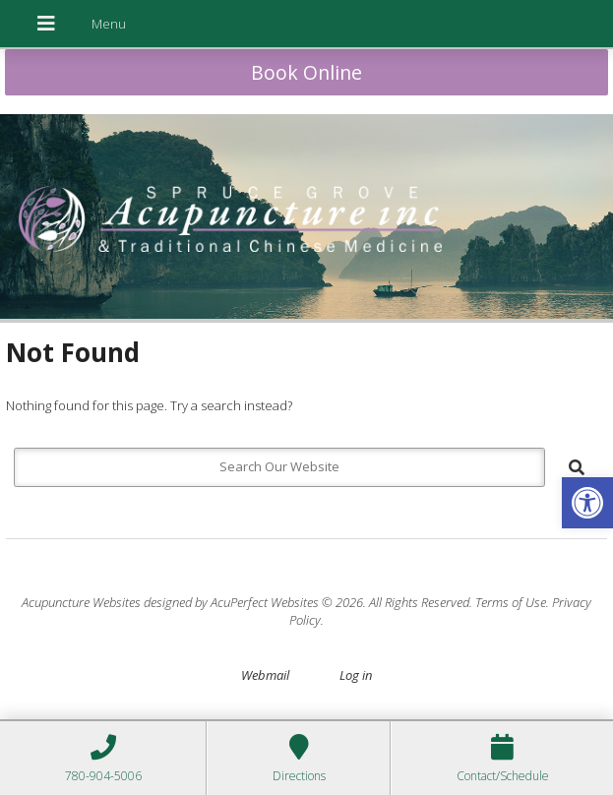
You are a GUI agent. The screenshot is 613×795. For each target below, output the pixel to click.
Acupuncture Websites (81, 602)
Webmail (265, 675)
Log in (355, 675)
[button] (587, 502)
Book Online (306, 72)
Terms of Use (510, 602)
